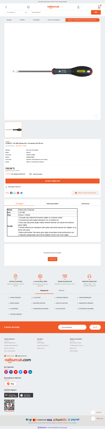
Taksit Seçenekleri (52, 203)
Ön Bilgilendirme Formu (76, 345)
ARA (96, 12)
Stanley (7, 141)
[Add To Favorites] (96, 116)
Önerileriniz (86, 203)
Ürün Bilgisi (19, 203)
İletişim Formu (41, 348)
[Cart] (99, 7)
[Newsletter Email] (72, 327)
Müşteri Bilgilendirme (10, 342)
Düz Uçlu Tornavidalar (32, 150)
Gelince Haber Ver (52, 181)
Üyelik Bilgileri (41, 342)
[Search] (64, 12)
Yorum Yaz (52, 259)
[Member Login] (78, 7)
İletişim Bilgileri (74, 351)
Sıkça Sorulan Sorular (75, 342)
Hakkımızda (73, 348)
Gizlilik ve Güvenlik (9, 348)
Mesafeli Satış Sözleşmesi (11, 345)
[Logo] (53, 7)
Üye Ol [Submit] (95, 327)
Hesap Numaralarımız (43, 345)
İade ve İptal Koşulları (9, 351)
